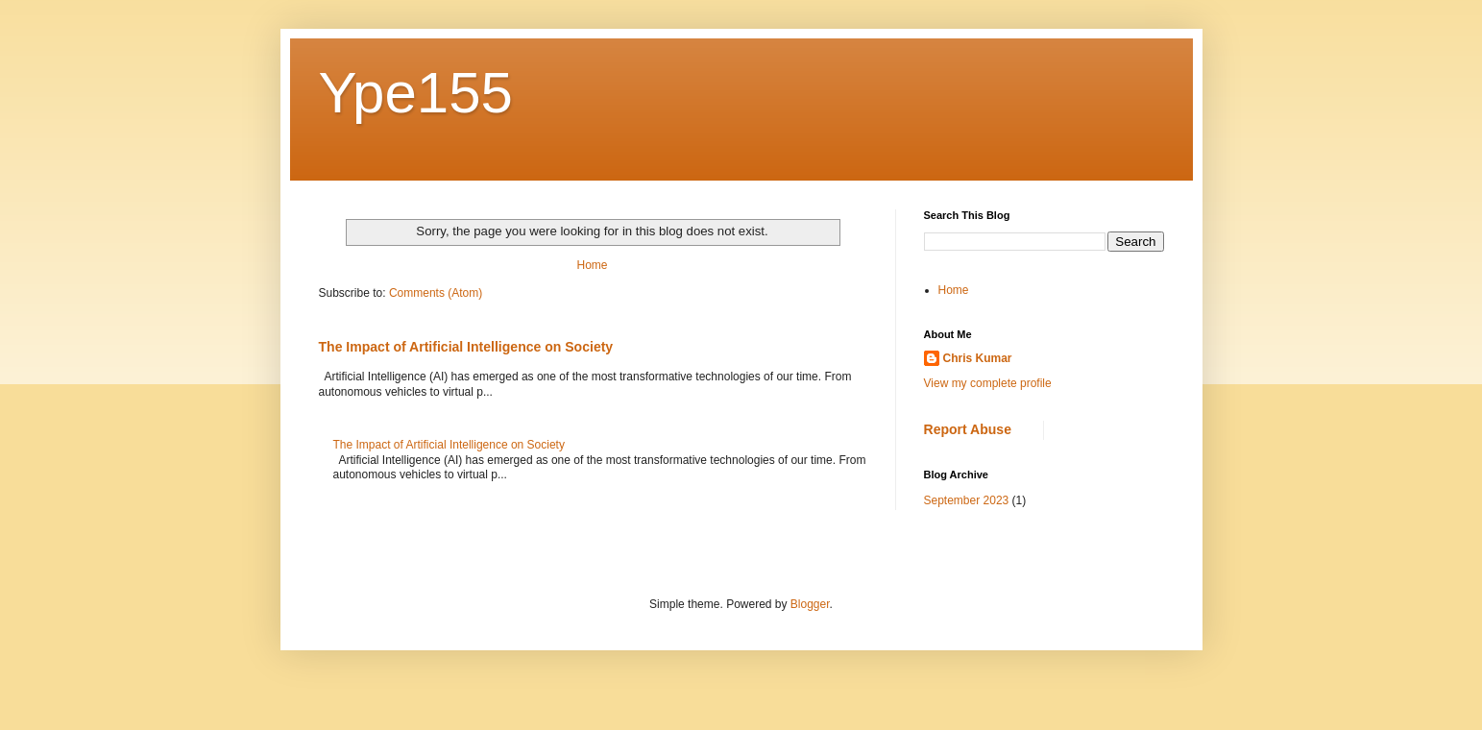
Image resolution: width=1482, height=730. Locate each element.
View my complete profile (988, 383)
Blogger (810, 604)
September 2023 (966, 500)
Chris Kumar (977, 358)
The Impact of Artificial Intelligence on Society (466, 346)
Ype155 (416, 93)
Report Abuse (967, 429)
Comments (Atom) (435, 293)
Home (591, 265)
